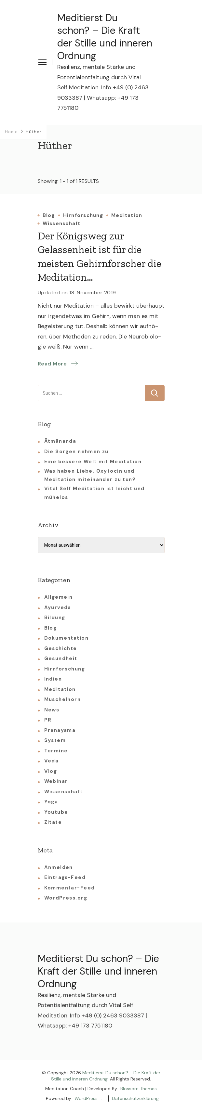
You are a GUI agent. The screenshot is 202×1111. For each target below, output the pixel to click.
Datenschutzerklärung (135, 1098)
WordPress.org (65, 898)
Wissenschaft (62, 223)
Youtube (56, 812)
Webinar (56, 781)
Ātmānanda (60, 441)
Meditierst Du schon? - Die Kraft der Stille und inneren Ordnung (105, 1076)
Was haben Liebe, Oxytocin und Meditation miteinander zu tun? (90, 475)
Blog (49, 215)
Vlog (50, 771)
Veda (51, 761)
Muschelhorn (62, 699)
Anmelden (58, 867)
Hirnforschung (83, 215)
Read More (52, 363)
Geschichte (60, 648)
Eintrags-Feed (65, 877)
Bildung (54, 617)
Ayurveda (57, 607)
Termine (56, 750)
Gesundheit (60, 658)
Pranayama (60, 730)
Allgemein (58, 597)
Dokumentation (66, 638)
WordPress (86, 1098)
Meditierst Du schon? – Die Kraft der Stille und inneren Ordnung (104, 36)
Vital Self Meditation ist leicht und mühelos (94, 492)
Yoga (51, 801)
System (55, 740)
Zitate (53, 822)
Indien (53, 679)
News (52, 710)
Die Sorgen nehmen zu (76, 451)
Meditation (126, 215)
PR (48, 720)
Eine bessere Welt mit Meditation (92, 461)
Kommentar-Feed (69, 888)
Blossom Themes (138, 1089)
